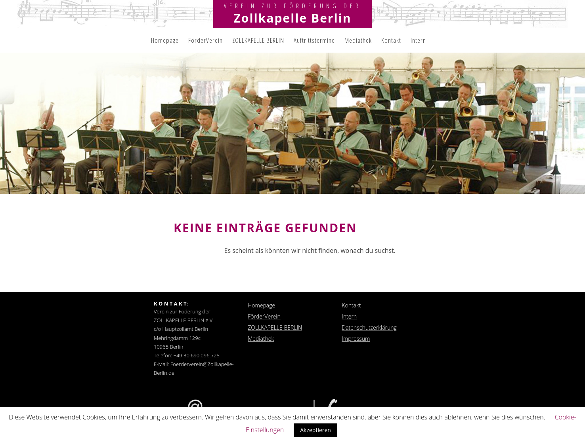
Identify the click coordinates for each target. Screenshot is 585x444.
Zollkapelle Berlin (292, 18)
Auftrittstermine (314, 40)
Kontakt (391, 40)
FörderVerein (205, 40)
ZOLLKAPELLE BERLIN (258, 40)
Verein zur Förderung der (292, 6)
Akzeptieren (315, 430)
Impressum (356, 338)
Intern (418, 40)
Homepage (165, 40)
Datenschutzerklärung (369, 327)
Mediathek (358, 40)
